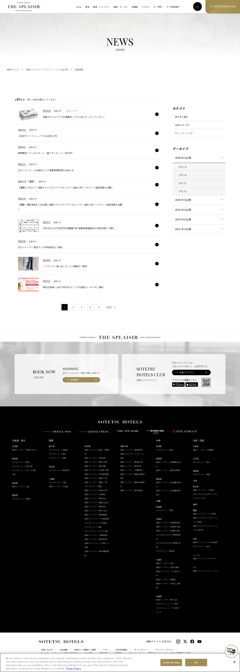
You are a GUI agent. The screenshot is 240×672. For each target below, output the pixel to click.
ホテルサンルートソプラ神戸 (167, 603)
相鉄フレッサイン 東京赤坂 (95, 498)
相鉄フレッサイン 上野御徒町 (96, 535)
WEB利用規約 (121, 650)
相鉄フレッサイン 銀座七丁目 (96, 482)
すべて (181, 117)
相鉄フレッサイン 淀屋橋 (165, 579)
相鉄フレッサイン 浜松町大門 (96, 490)
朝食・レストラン (101, 6)
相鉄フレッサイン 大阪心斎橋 (167, 567)
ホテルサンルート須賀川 (21, 498)
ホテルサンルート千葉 (57, 482)
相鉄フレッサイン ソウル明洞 (204, 513)
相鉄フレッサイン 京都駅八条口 (168, 530)
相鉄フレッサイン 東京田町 (95, 506)
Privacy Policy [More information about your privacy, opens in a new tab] (73, 668)
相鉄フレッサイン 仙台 (21, 486)
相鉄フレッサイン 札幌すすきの (24, 449)
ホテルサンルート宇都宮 (58, 449)
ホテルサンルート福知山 (165, 551)
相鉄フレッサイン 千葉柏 (58, 486)
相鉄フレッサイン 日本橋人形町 (97, 470)
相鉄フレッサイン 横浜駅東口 (131, 449)
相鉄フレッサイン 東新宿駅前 (96, 514)
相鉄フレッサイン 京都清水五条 (168, 526)
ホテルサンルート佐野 (57, 458)
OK (196, 662)
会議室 (135, 6)
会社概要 (63, 650)
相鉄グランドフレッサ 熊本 (203, 490)
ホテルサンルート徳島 (201, 474)
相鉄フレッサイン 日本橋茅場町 (97, 474)
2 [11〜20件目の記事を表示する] (73, 307)
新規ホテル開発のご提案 (85, 650)
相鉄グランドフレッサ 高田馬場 (97, 518)
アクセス (146, 6)
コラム (106, 650)
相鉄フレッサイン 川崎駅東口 (131, 470)
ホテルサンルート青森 (20, 462)
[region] (120, 662)
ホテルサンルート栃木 (57, 454)
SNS (159, 7)
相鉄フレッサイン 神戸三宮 (166, 599)
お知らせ (182, 125)
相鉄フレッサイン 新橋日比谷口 (97, 502)
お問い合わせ (47, 650)
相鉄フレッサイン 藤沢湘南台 (131, 490)
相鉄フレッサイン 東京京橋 (95, 466)
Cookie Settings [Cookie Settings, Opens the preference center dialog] (171, 662)
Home (79, 6)
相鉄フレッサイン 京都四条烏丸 (168, 522)
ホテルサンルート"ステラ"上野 (96, 531)
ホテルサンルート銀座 (93, 486)
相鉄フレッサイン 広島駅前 (203, 449)
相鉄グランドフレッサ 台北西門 (205, 542)
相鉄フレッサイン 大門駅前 (95, 494)
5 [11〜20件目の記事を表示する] (98, 307)
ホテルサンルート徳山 (201, 462)
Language (174, 6)
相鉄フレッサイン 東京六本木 (96, 510)
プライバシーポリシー (164, 650)
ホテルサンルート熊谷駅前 (59, 470)
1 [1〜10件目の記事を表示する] (64, 307)
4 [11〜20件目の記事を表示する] (90, 307)
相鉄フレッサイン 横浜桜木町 (131, 462)
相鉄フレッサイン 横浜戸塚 (130, 466)
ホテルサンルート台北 (201, 546)
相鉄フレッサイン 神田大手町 (96, 462)
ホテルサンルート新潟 (164, 449)
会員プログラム (187, 372)
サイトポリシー (141, 650)
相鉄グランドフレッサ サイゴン (205, 558)
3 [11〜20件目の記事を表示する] (81, 307)
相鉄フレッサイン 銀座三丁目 (96, 478)
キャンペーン (183, 133)
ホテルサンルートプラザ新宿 (96, 523)
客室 (87, 6)
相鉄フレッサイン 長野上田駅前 (168, 470)
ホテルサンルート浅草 (93, 527)
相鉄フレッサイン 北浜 (165, 563)
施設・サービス (120, 6)
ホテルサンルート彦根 (164, 510)
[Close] (234, 662)
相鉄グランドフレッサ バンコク (205, 570)
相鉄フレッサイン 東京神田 (95, 458)
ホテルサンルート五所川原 (22, 466)
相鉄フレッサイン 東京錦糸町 (96, 539)
